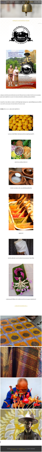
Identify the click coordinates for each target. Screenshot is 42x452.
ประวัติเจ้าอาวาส (18, 2)
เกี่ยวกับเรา (12, 2)
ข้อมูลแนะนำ (24, 2)
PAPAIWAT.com (22, 449)
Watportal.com (14, 449)
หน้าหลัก (8, 2)
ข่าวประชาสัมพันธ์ (30, 2)
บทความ (35, 2)
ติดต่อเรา (39, 2)
